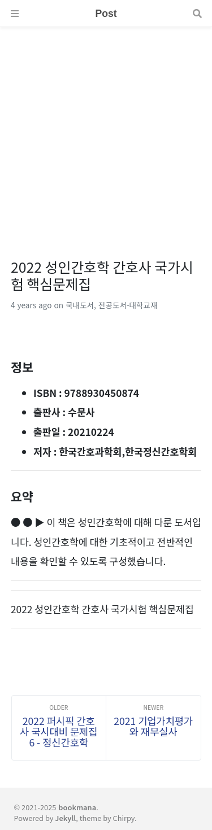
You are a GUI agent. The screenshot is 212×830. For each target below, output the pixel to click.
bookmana (77, 807)
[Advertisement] (106, 133)
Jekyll (65, 817)
